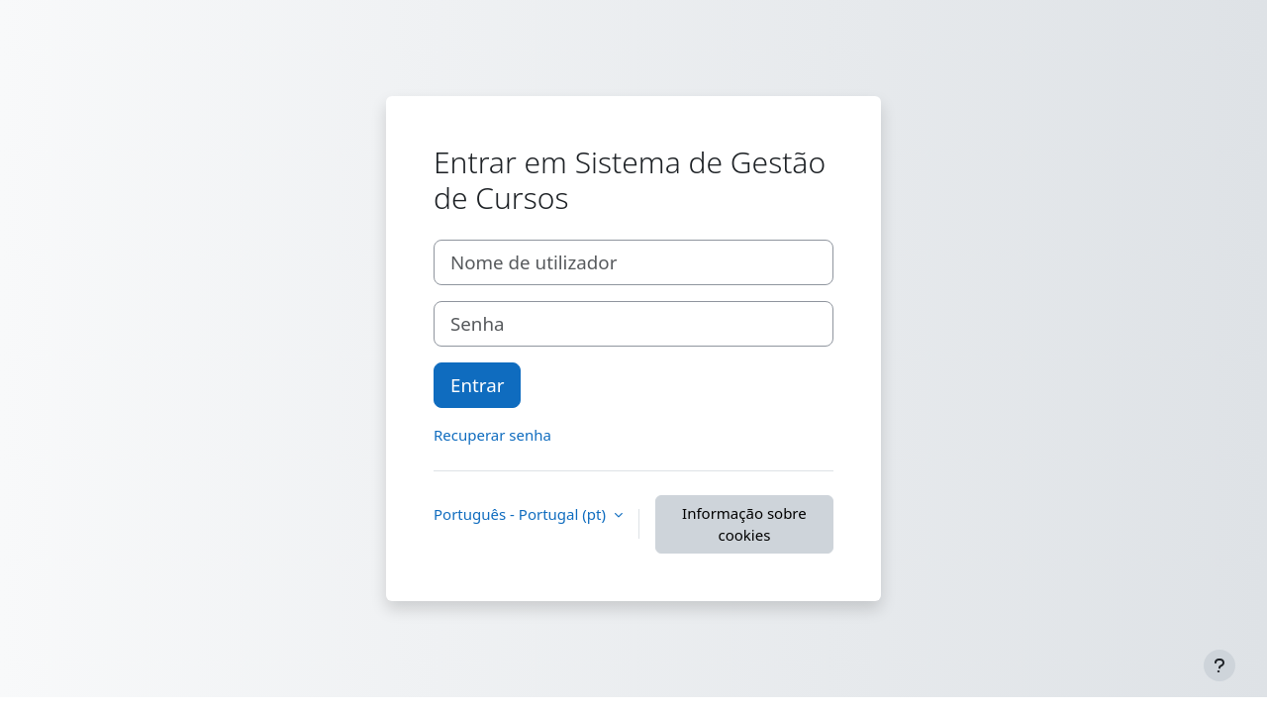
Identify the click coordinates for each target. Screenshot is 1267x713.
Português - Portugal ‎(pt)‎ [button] (522, 514)
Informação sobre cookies (744, 524)
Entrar (477, 384)
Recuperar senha (492, 435)
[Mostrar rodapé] (1219, 665)
